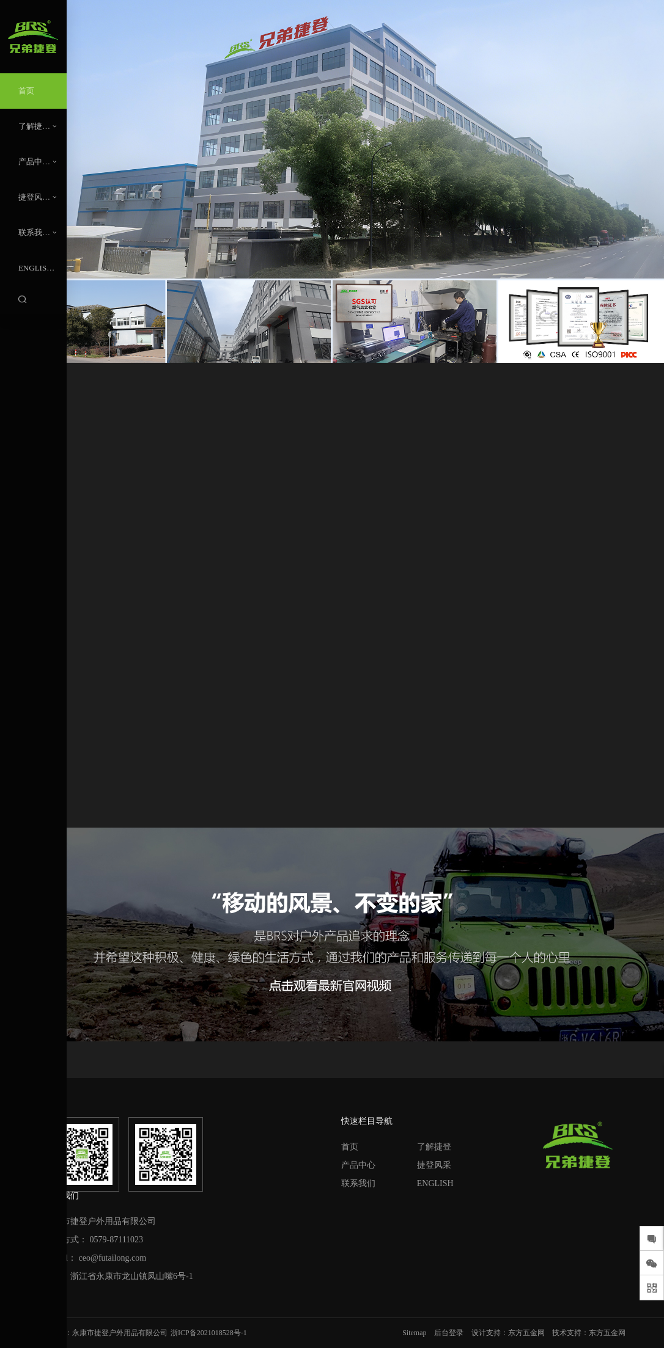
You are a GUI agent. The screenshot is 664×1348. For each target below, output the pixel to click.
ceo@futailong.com (112, 1257)
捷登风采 (434, 1165)
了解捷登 (434, 1146)
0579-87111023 (117, 1239)
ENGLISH (435, 1183)
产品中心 (358, 1165)
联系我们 (358, 1183)
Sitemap (414, 1332)
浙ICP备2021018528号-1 (209, 1332)
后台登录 (448, 1332)
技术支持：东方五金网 (588, 1332)
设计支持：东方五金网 (508, 1332)
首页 (349, 1146)
